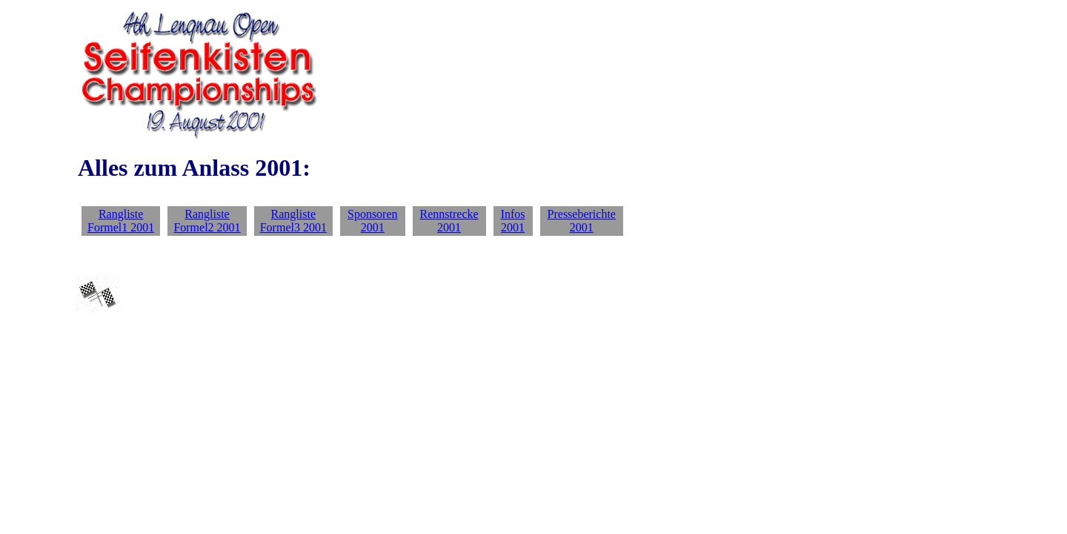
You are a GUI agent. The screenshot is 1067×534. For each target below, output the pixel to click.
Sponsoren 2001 (373, 221)
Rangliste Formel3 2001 (293, 221)
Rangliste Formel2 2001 (206, 221)
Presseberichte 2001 (582, 221)
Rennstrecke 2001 (449, 221)
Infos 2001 (513, 221)
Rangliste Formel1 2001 (120, 221)
